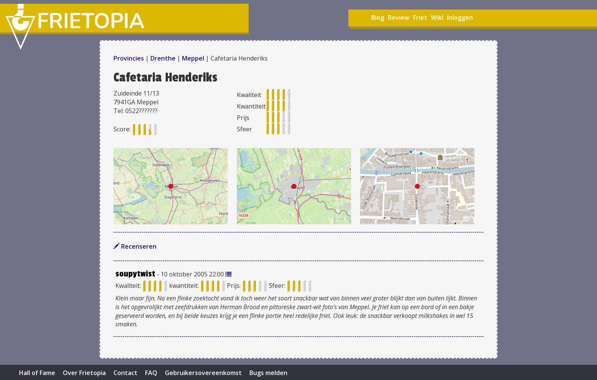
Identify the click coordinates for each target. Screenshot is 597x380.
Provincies (129, 58)
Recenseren (134, 246)
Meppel (193, 58)
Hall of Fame (37, 373)
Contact (125, 373)
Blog (377, 17)
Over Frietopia (84, 373)
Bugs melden (268, 373)
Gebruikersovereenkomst (203, 373)
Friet (420, 17)
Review (398, 17)
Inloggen (460, 17)
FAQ (151, 373)
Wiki (437, 17)
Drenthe (163, 58)
